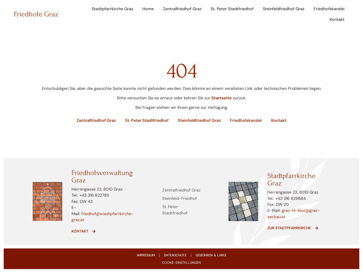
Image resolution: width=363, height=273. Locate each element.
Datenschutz (175, 255)
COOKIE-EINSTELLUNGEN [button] (181, 263)
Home (148, 8)
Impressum (145, 255)
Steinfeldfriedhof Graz (283, 8)
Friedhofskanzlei (329, 8)
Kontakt (337, 19)
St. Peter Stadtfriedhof (232, 8)
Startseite (221, 97)
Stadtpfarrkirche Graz (112, 8)
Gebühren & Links (211, 255)
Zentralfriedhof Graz (182, 8)
